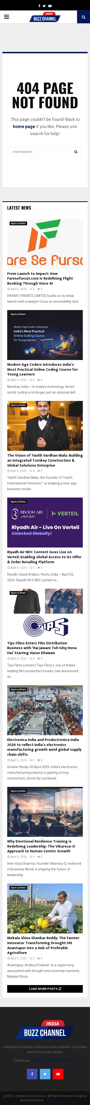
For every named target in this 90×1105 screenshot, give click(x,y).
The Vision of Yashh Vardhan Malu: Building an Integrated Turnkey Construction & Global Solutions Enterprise (45, 460)
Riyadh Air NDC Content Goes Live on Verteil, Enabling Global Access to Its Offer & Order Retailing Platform (44, 557)
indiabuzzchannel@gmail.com (54, 1060)
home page (24, 126)
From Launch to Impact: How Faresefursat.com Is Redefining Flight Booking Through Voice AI (40, 279)
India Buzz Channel (57, 1100)
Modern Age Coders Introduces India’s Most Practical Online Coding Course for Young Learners (42, 369)
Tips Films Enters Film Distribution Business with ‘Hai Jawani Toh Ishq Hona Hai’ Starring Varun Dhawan (42, 648)
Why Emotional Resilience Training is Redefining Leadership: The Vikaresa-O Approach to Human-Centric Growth (41, 846)
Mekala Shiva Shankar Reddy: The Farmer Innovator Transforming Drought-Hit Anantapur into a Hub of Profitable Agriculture (43, 945)
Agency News (18, 223)
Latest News (19, 208)
